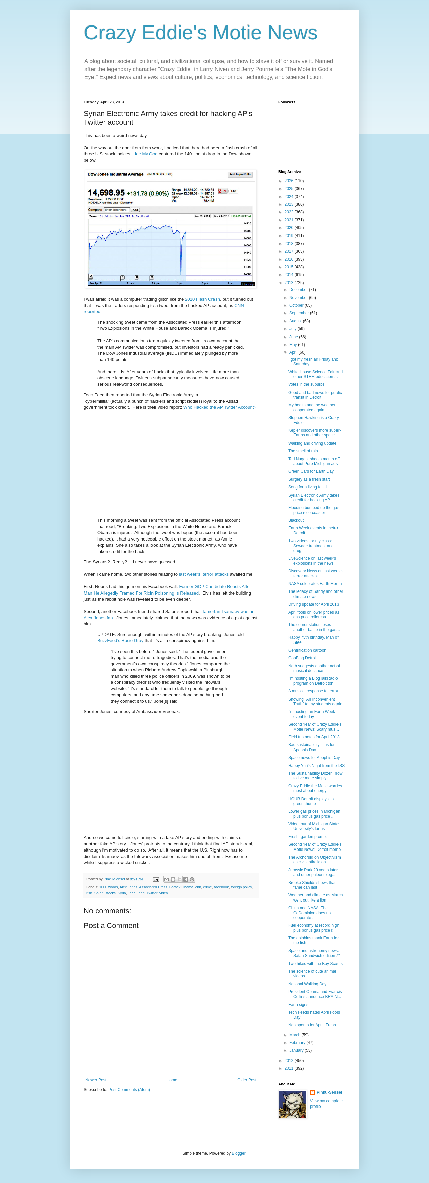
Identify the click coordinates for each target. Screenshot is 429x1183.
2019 (290, 235)
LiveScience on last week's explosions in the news (312, 560)
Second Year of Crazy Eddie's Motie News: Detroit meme (314, 847)
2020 (290, 227)
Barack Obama (181, 887)
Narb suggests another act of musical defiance (314, 668)
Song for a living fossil (307, 487)
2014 (290, 274)
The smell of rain (303, 451)
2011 (290, 1068)
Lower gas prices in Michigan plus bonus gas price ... (314, 813)
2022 (290, 212)
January (297, 1050)
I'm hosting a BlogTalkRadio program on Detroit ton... (313, 680)
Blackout (296, 520)
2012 (290, 1060)
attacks (221, 574)
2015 (290, 267)
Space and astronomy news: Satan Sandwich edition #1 (314, 953)
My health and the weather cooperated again (311, 407)
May (293, 344)
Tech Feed (136, 893)
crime (207, 887)
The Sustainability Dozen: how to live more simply (315, 775)
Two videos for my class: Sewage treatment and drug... (311, 545)
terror (208, 574)
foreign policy (241, 887)
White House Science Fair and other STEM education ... (315, 374)
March (295, 1035)
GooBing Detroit (302, 658)
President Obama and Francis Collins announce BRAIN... (315, 994)
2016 (290, 259)
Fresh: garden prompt (307, 836)
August (296, 321)
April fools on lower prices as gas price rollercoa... (314, 614)
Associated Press (153, 887)
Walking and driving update (312, 443)
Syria (122, 893)
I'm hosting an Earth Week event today (311, 714)
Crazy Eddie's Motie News (201, 32)
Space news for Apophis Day (314, 757)
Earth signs (298, 1004)
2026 (290, 180)
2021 (290, 220)
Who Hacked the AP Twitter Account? (219, 407)
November (299, 297)
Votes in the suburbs (306, 384)
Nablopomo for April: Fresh (312, 1025)
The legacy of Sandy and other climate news (315, 594)
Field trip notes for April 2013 (314, 737)
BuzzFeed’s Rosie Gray (120, 640)
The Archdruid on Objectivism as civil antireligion (314, 859)
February (297, 1042)
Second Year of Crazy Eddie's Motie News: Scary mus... (314, 726)
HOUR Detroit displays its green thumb (311, 801)
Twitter (152, 893)
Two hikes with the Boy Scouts (315, 963)
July (293, 328)
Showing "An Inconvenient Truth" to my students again (315, 701)
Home (172, 1080)
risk (89, 893)
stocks (110, 893)
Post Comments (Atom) (129, 1089)
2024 (290, 196)
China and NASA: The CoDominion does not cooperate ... (310, 913)
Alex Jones (128, 887)
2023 (290, 204)
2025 (290, 188)
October (297, 305)
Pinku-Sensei (329, 1092)
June (294, 337)
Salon (99, 893)
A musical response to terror (313, 691)
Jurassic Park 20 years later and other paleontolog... (313, 872)
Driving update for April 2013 (313, 604)
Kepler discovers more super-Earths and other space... (314, 433)
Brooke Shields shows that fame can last (311, 885)
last (182, 574)
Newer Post (95, 1080)
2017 (290, 251)
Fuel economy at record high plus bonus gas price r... (313, 927)
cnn (198, 887)
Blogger (238, 1153)
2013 (290, 282)
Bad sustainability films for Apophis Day (311, 747)
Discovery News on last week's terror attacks (315, 573)
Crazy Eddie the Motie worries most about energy (315, 788)
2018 (290, 243)
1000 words (108, 887)
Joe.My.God (146, 153)
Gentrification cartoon (307, 650)
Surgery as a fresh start (309, 479)
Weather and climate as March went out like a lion (315, 897)
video (163, 893)
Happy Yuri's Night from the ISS (316, 765)
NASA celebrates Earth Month (315, 583)
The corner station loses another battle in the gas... (314, 627)
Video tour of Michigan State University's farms (313, 826)
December (299, 289)
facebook (221, 887)
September (299, 313)
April (293, 352)
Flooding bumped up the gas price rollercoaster (313, 510)
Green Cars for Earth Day (311, 471)
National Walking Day (307, 984)
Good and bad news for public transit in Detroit (315, 395)
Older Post (246, 1080)
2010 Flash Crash (202, 299)
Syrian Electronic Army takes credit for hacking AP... (314, 497)
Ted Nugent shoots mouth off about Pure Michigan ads (314, 461)
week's (193, 574)
